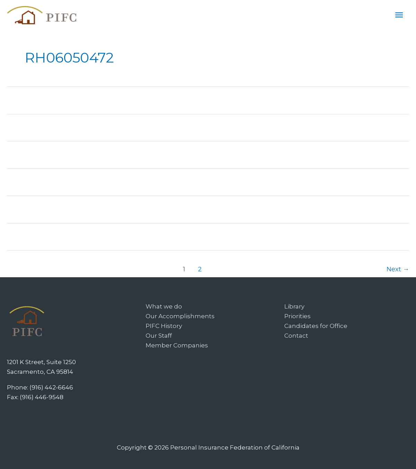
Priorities (297, 316)
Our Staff (159, 335)
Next (398, 269)
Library (294, 306)
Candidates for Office (315, 325)
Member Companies (177, 345)
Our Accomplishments (180, 316)
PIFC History (164, 325)
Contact (296, 335)
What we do (164, 306)
